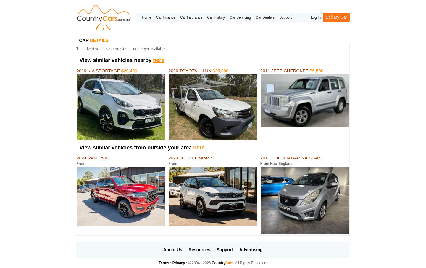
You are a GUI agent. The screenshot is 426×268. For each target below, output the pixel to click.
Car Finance (165, 17)
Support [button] (225, 249)
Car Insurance (191, 17)
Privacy (178, 263)
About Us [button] (172, 249)
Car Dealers (265, 17)
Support (285, 17)
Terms (164, 263)
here (158, 60)
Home (146, 17)
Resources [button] (199, 249)
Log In (316, 17)
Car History (216, 17)
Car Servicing (240, 17)
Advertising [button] (251, 249)
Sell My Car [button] (336, 17)
